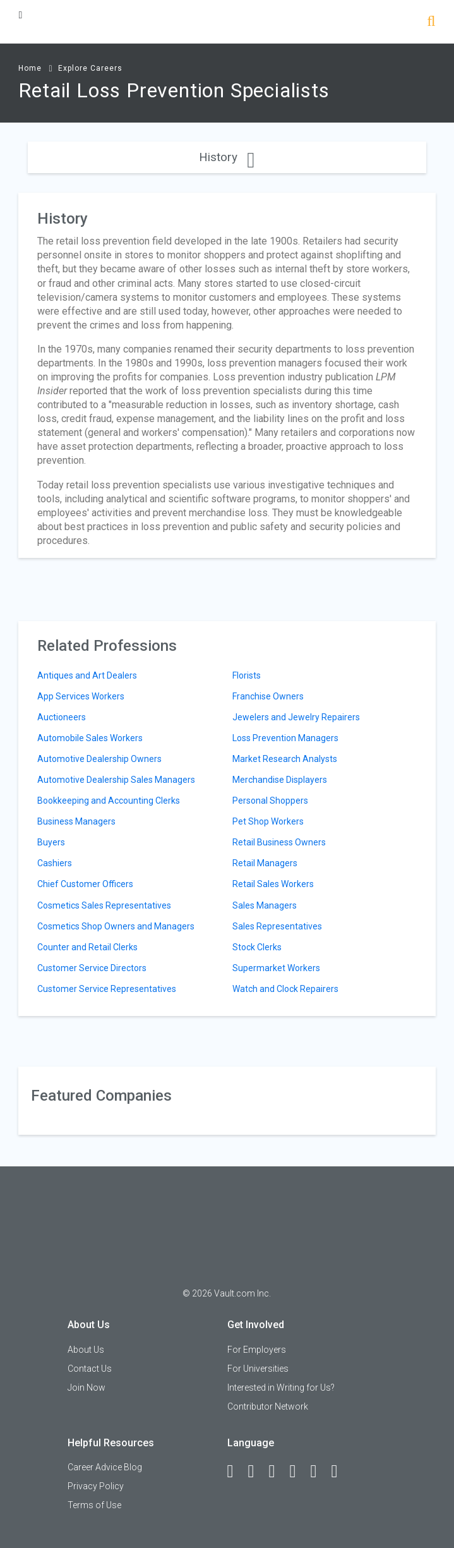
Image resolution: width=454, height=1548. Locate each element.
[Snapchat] (340, 1471)
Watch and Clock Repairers (285, 989)
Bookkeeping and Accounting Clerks (108, 800)
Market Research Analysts (284, 759)
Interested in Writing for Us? (281, 1387)
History (226, 157)
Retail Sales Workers (273, 884)
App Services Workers (80, 696)
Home (30, 68)
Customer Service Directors (91, 968)
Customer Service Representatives (106, 989)
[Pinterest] (319, 1471)
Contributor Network (267, 1406)
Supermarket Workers (276, 968)
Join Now (86, 1387)
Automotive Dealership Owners (99, 759)
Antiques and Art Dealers (87, 675)
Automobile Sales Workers (90, 738)
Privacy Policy (96, 1486)
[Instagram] (299, 1471)
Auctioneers (61, 717)
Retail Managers (264, 863)
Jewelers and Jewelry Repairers (296, 717)
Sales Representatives (277, 926)
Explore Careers (90, 68)
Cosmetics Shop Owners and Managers (115, 926)
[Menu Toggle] (20, 15)
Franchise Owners (268, 696)
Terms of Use (94, 1505)
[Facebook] (236, 1471)
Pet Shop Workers (268, 821)
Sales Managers (264, 905)
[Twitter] (278, 1471)
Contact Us (90, 1369)
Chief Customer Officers (85, 884)
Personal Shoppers (270, 800)
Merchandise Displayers (279, 780)
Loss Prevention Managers (285, 738)
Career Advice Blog (105, 1467)
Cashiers (54, 863)
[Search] (431, 22)
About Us (86, 1350)
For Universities (258, 1369)
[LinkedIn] (257, 1471)
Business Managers (76, 821)
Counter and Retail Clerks (87, 947)
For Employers (256, 1350)
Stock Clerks (257, 947)
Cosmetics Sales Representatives (104, 905)
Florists (246, 675)
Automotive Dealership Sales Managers (116, 780)
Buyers (51, 842)
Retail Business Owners (279, 842)
